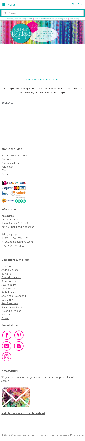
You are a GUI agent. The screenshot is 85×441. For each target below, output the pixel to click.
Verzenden (7, 166)
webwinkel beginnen (49, 435)
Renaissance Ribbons (12, 307)
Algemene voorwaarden (14, 155)
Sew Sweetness (9, 303)
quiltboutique (12, 241)
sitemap (30, 435)
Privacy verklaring (10, 163)
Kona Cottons (8, 281)
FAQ (3, 170)
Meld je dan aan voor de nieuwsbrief (23, 413)
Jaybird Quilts (8, 285)
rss (37, 435)
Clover (5, 318)
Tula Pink (6, 266)
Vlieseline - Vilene (11, 311)
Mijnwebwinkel (76, 435)
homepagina (58, 92)
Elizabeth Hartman (11, 277)
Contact (5, 174)
